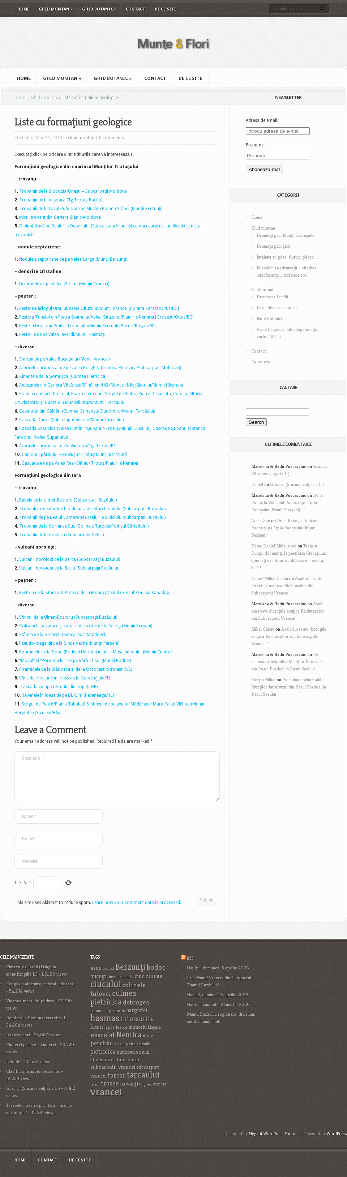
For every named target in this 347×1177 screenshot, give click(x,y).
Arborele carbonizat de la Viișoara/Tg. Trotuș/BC (67, 445)
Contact (135, 9)
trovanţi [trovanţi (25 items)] (129, 1092)
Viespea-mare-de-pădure (30, 1009)
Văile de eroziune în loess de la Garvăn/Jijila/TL (65, 678)
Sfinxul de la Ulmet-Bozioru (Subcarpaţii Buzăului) (68, 617)
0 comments (111, 137)
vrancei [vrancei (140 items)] (106, 1100)
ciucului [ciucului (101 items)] (105, 992)
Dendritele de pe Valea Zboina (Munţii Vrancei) (64, 283)
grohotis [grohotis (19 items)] (117, 1019)
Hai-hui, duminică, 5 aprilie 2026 (218, 976)
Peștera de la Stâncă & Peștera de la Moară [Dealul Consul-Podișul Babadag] (95, 592)
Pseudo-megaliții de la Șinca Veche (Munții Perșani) (69, 643)
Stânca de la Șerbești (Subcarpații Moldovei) (62, 634)
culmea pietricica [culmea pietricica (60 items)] (113, 1006)
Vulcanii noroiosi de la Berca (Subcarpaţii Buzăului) (69, 559)
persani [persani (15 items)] (118, 1052)
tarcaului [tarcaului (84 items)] (143, 1083)
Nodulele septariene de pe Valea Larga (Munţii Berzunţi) (73, 259)
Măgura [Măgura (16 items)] (154, 1036)
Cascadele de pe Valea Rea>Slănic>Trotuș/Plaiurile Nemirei (80, 463)
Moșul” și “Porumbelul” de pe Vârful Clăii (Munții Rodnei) (76, 660)
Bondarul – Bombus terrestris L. (36, 1026)
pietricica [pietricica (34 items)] (102, 1060)
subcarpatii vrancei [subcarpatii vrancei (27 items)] (113, 1075)
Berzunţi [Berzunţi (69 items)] (130, 975)
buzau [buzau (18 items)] (113, 985)
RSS (190, 967)
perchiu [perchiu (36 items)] (100, 1052)
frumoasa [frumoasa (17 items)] (99, 1019)
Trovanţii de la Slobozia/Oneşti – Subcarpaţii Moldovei (73, 191)
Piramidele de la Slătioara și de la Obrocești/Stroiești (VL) (75, 669)
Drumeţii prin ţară (273, 246)
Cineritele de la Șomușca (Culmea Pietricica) (62, 376)
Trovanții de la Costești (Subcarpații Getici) (61, 534)
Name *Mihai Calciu (269, 578)
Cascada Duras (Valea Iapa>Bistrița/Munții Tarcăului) (71, 419)
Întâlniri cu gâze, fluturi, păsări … (287, 257)
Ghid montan (56, 9)
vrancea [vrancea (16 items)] (159, 1092)
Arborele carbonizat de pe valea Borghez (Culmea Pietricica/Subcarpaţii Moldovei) (100, 367)
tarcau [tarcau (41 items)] (117, 1084)
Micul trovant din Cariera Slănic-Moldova (60, 217)
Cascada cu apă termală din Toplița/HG (59, 686)
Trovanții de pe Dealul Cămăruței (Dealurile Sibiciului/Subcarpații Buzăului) (92, 517)
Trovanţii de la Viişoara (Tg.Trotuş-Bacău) (60, 199)
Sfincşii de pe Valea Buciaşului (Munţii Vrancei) (64, 359)
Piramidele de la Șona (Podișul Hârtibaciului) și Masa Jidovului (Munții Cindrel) (95, 651)
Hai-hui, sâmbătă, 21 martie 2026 (218, 1013)
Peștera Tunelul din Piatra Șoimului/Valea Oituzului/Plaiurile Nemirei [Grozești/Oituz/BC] (106, 317)
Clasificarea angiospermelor (33, 1080)
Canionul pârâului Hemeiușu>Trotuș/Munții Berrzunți (74, 454)
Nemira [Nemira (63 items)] (129, 1043)
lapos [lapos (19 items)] (109, 1036)
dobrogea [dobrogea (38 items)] (136, 1011)
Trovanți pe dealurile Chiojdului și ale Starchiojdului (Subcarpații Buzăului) (92, 508)
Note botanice (270, 318)
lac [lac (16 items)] (153, 1028)
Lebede (13, 1070)
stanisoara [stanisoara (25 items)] (101, 1068)
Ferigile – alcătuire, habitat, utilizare (40, 992)
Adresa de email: (262, 120)
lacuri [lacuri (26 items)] (96, 1035)
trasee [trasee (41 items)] (110, 1092)
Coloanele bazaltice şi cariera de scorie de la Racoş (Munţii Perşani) (85, 625)
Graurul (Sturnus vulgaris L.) (297, 484)
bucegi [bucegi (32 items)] (98, 985)
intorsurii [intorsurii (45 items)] (135, 1027)
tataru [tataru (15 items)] (95, 1093)
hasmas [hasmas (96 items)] (105, 1026)
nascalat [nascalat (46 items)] (102, 1043)
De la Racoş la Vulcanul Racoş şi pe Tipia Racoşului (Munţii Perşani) (287, 502)
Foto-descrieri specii (277, 307)
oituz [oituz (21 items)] (148, 1044)
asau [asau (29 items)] (96, 976)
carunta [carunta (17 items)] (126, 985)
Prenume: (255, 145)
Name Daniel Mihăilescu (273, 546)
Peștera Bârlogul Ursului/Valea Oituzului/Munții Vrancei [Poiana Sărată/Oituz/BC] (99, 308)
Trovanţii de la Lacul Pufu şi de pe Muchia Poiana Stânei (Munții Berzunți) (90, 208)
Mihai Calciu (262, 629)
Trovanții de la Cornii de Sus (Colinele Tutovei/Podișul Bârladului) (84, 526)
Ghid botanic (99, 9)
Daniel (257, 484)
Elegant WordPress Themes (274, 1142)
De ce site (165, 9)
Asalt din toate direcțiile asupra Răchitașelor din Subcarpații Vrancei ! (286, 585)
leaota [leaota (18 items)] (121, 1036)
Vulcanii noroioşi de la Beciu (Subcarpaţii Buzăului (68, 568)
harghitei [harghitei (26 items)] (136, 1018)
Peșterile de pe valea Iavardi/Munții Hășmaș (62, 334)
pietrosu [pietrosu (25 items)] (125, 1060)
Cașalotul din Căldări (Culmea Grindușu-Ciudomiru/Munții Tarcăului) (87, 411)
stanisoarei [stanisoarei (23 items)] (127, 1068)
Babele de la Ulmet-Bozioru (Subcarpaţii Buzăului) (68, 500)
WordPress (337, 1142)
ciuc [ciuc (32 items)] (139, 985)
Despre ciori (18, 1043)
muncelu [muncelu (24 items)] (137, 1035)
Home (23, 9)
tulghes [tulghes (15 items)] (145, 1093)
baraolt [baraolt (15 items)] (108, 977)
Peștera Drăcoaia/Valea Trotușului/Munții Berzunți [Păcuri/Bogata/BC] (88, 325)
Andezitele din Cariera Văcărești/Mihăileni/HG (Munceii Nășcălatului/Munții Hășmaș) (101, 385)
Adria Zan (260, 520)
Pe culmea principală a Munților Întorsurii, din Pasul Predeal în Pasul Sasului (288, 661)
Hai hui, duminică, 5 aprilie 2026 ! (218, 1003)
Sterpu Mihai (263, 680)
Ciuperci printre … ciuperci (31, 1053)
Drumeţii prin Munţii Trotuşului (285, 235)
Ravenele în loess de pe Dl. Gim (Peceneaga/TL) (68, 695)
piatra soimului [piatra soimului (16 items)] (138, 1052)
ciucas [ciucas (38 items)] (153, 984)
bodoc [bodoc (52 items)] (156, 976)
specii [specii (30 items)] (143, 1060)
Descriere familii (272, 297)
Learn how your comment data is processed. (136, 911)
